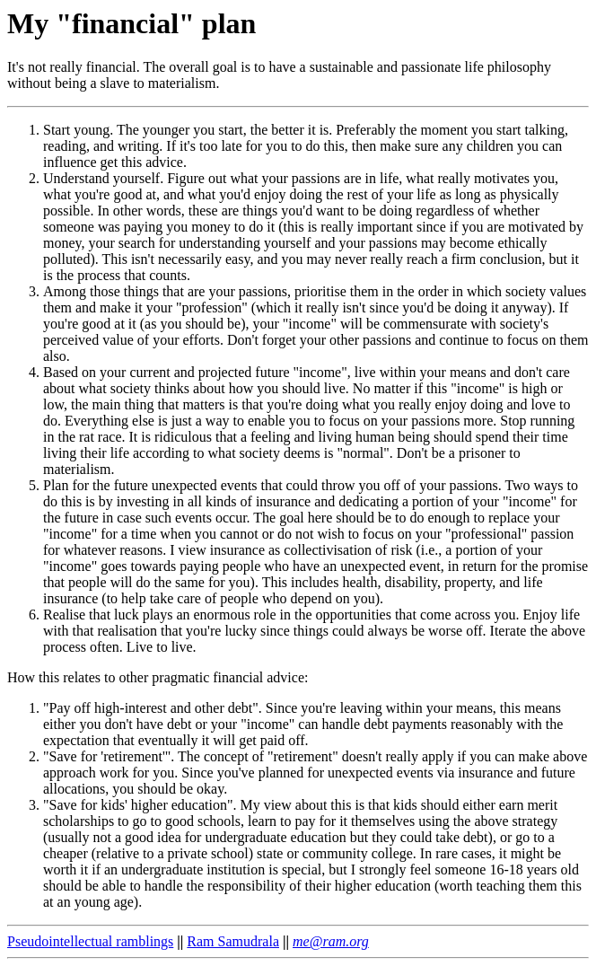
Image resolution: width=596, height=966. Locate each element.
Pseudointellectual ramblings (90, 941)
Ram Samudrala (233, 941)
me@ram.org (331, 941)
